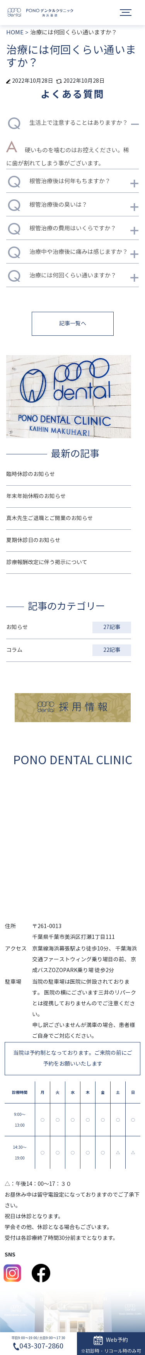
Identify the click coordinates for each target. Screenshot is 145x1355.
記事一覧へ (72, 323)
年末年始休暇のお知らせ (36, 496)
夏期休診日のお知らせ (33, 540)
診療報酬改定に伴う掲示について (46, 562)
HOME (15, 32)
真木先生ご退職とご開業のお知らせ (49, 518)
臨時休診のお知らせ (30, 474)
